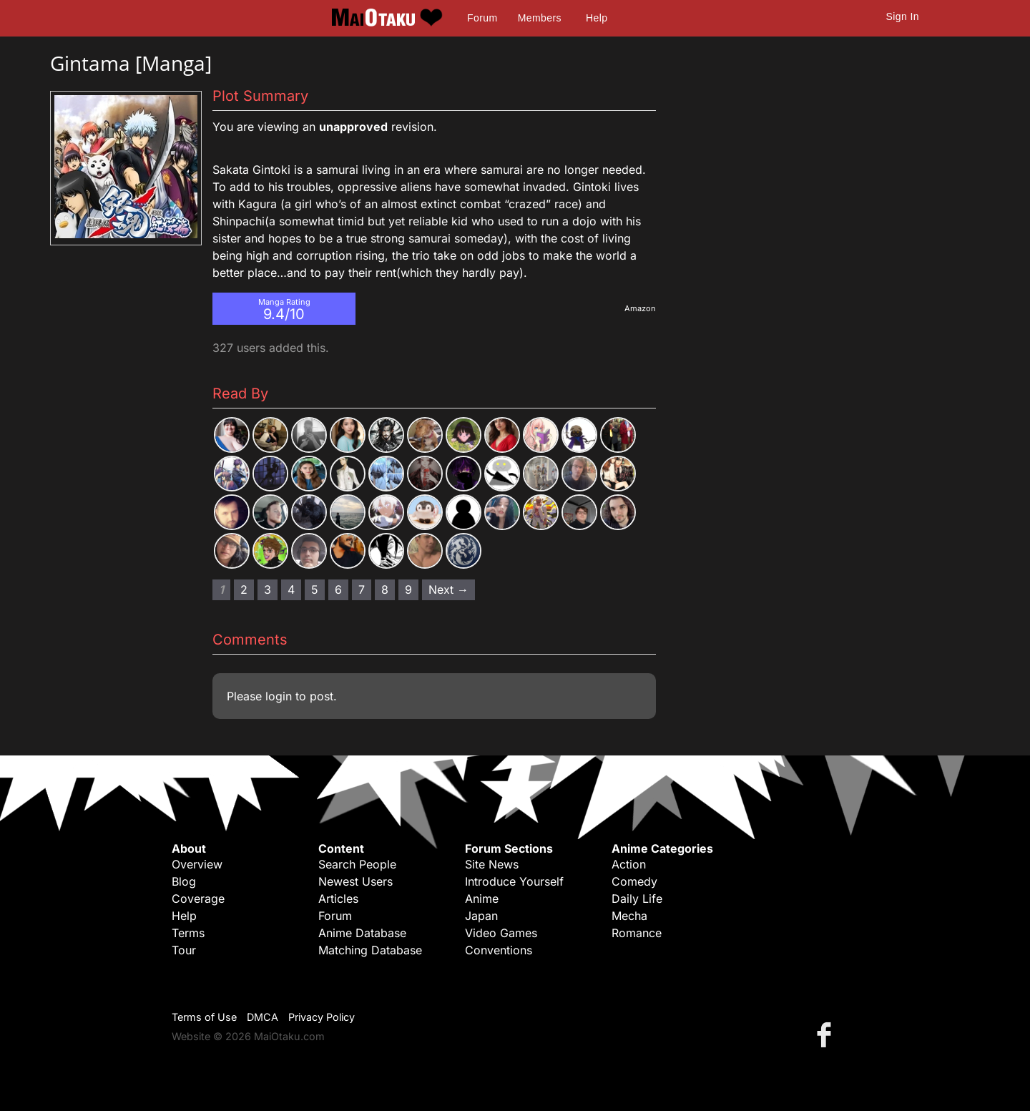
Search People (357, 864)
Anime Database (362, 933)
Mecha (629, 916)
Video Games (501, 933)
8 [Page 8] (384, 589)
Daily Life (637, 898)
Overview (197, 864)
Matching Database (370, 950)
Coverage (198, 898)
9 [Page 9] (408, 589)
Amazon (640, 308)
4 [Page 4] (291, 589)
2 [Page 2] (243, 589)
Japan (481, 916)
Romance (637, 933)
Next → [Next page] (448, 589)
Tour (184, 950)
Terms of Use (204, 1017)
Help (596, 18)
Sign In (902, 16)
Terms (188, 933)
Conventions (498, 950)
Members (539, 18)
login (278, 696)
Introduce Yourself (514, 881)
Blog (184, 881)
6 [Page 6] (338, 589)
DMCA (262, 1017)
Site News (492, 864)
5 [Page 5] (314, 589)
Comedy (634, 881)
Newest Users (355, 881)
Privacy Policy (321, 1017)
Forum (482, 18)
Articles (338, 898)
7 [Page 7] (361, 589)
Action (629, 864)
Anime (482, 898)
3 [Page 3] (267, 589)
